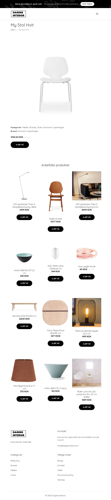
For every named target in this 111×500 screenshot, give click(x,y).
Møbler (25, 127)
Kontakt (61, 465)
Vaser (13, 475)
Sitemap (61, 480)
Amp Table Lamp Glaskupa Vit (56, 267)
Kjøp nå (20, 145)
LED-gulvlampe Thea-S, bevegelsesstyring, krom (86, 205)
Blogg (60, 460)
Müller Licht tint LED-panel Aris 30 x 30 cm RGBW (87, 394)
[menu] (97, 14)
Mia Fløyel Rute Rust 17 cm (24, 387)
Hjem (13, 30)
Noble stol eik (55, 218)
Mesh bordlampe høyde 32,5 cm (86, 332)
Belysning (15, 460)
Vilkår (60, 470)
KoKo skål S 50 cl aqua (55, 388)
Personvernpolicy (65, 475)
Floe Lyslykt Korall (86, 266)
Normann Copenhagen (53, 127)
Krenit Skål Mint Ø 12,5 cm (24, 271)
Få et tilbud (87, 4)
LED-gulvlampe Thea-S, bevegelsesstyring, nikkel (24, 205)
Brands (33, 127)
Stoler (40, 127)
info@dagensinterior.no (68, 446)
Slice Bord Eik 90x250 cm (24, 316)
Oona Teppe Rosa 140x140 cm (55, 331)
